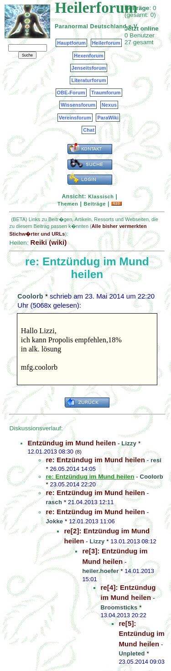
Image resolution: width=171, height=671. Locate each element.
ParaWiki (108, 117)
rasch (54, 502)
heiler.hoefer (100, 571)
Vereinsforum (75, 117)
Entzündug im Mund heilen (71, 443)
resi (155, 460)
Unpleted (132, 653)
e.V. (133, 26)
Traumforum (106, 92)
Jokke (54, 521)
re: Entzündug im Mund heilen (95, 460)
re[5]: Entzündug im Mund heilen (142, 633)
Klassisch (101, 196)
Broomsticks (118, 607)
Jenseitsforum (89, 68)
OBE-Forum (71, 92)
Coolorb (30, 296)
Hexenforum (89, 55)
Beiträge (95, 203)
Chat (88, 130)
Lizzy (128, 443)
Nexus (109, 105)
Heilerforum (106, 43)
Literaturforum (88, 80)
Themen (67, 203)
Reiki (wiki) (48, 242)
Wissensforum (78, 105)
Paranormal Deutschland (91, 26)
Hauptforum (71, 43)
